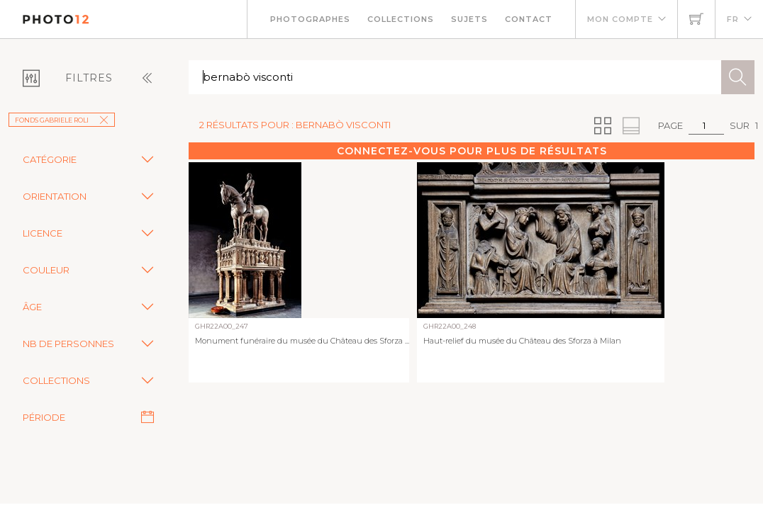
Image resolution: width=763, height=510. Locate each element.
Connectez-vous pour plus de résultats (472, 150)
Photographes (310, 19)
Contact (528, 19)
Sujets (469, 19)
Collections (400, 19)
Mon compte (620, 19)
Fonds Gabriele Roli (61, 120)
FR (733, 19)
